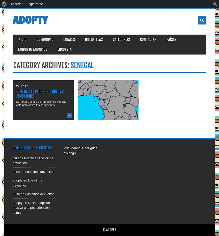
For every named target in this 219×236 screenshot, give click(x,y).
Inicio (22, 39)
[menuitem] (4, 4)
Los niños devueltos (39, 172)
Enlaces (69, 39)
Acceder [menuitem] (17, 4)
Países (171, 39)
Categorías (121, 39)
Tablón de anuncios (32, 49)
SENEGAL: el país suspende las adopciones (40, 93)
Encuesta (65, 49)
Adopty (30, 20)
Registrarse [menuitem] (34, 4)
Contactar (148, 39)
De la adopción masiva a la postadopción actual (31, 208)
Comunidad (45, 39)
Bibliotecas (94, 39)
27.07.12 (22, 86)
